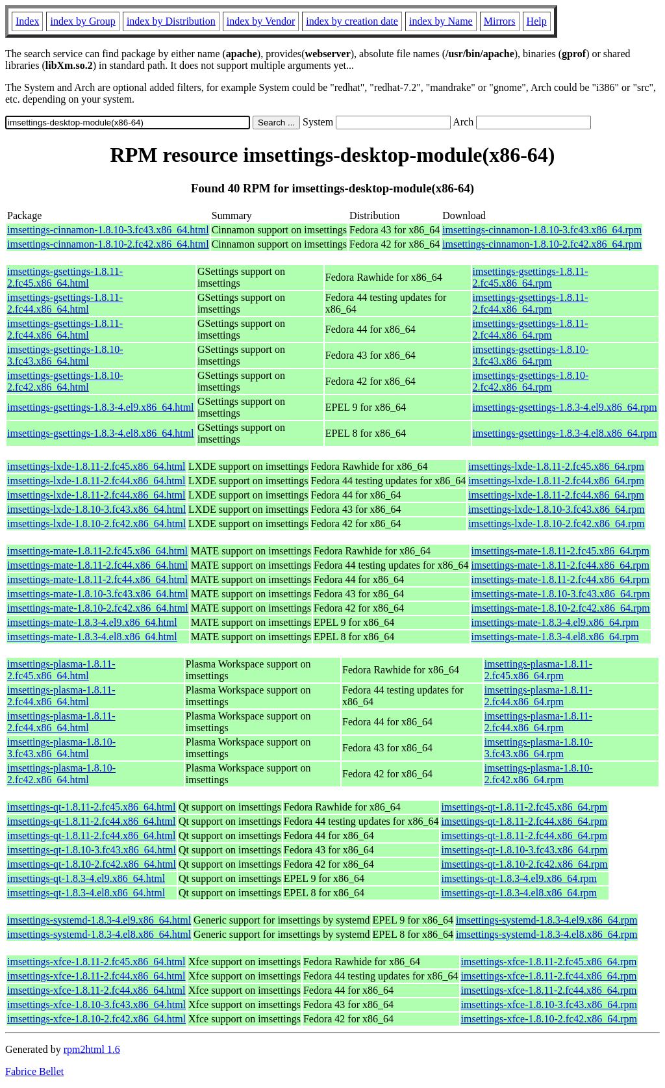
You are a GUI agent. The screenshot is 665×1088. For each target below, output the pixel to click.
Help (537, 21)
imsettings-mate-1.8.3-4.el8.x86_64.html (92, 636)
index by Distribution (171, 21)
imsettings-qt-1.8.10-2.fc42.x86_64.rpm (524, 864)
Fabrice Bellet (34, 1071)
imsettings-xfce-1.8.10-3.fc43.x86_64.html (96, 1004)
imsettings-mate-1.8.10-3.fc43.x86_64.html (97, 593)
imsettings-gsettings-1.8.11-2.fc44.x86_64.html (65, 303)
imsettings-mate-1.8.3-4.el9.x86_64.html (92, 622)
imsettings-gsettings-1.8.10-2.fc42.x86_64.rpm (531, 381)
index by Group (82, 21)
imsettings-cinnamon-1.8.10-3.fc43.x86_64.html (108, 229)
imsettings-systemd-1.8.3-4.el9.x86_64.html (99, 920)
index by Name (441, 21)
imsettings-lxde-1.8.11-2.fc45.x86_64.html (96, 466)
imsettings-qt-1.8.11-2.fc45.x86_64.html (91, 806)
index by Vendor (261, 21)
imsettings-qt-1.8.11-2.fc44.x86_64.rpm (524, 821)
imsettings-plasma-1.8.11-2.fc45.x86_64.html (61, 669)
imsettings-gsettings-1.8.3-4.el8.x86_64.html (100, 433)
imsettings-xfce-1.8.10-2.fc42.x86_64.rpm (549, 1018)
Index (27, 21)
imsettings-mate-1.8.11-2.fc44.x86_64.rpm (560, 565)
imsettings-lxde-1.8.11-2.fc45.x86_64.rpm (556, 466)
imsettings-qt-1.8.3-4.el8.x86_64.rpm (519, 892)
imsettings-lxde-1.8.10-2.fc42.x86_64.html (96, 523)
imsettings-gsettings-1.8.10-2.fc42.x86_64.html (65, 381)
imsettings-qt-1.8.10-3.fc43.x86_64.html (91, 849)
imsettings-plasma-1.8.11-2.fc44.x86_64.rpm (538, 695)
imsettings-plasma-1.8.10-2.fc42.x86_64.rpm (538, 773)
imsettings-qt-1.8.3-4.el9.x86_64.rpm (519, 878)
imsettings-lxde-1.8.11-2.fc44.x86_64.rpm (556, 480)
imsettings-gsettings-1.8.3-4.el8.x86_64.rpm (565, 433)
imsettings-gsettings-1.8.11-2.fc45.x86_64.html (65, 277)
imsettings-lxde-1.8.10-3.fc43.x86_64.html (96, 509)
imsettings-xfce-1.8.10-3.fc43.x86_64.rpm (549, 1004)
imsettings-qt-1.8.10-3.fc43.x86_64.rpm (524, 849)
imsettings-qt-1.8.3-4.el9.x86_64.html (86, 878)
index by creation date (352, 21)
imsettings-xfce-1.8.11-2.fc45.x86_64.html (96, 961)
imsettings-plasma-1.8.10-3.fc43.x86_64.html (61, 747)
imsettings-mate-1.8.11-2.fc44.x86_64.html (97, 565)
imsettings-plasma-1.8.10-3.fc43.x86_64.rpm (538, 747)
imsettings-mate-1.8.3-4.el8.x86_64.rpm (555, 636)
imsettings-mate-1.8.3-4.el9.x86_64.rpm (555, 622)
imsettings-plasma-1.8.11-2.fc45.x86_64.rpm (538, 669)
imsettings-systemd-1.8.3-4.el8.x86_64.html (99, 934)
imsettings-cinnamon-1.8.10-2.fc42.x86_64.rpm (542, 244)
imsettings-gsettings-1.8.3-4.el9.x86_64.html (100, 407)
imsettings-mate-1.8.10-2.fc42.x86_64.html (97, 608)
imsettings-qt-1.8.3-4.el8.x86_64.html (86, 892)
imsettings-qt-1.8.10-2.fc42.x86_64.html (91, 864)
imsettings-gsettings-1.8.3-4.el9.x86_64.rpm (565, 407)
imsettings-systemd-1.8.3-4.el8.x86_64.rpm (547, 934)
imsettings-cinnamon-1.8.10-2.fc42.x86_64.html (108, 244)
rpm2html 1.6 (92, 1049)
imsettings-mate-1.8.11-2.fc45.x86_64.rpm (560, 550)
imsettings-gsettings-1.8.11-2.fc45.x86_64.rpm (530, 277)
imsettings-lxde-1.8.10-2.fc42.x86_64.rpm (556, 523)
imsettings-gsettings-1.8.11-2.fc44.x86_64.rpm (530, 303)
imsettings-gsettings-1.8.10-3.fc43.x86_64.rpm (531, 355)
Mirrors (500, 21)
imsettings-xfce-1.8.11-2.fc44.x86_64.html (96, 975)
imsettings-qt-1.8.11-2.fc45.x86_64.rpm (524, 806)
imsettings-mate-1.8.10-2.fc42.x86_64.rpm (560, 608)
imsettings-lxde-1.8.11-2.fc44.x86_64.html (96, 480)
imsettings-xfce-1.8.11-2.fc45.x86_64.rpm (549, 961)
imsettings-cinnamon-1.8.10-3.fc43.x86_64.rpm (542, 229)
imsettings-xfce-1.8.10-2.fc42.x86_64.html (96, 1018)
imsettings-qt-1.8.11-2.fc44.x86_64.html (91, 821)
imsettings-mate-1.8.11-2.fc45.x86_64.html (97, 550)
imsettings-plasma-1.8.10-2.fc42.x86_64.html (61, 773)
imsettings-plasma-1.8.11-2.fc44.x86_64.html (61, 695)
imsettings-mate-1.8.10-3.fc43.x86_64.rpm (560, 593)
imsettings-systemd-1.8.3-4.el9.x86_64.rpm (547, 920)
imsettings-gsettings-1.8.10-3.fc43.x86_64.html (65, 355)
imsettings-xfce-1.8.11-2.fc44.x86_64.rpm (549, 975)
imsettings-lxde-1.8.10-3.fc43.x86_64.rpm (556, 509)
